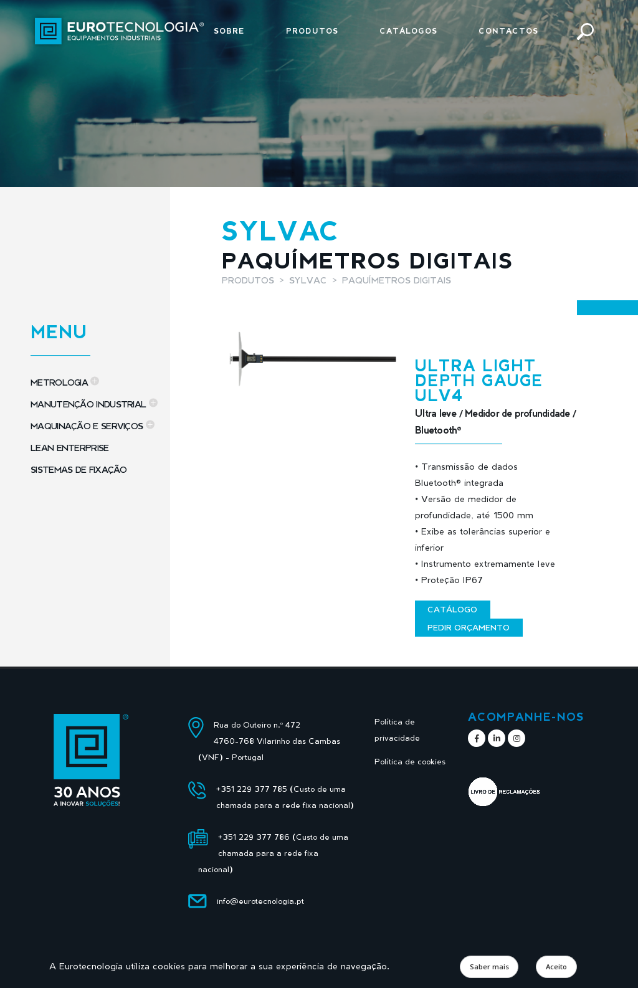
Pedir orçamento (468, 627)
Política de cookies (409, 761)
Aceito (556, 966)
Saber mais (489, 966)
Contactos (508, 31)
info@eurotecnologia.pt (260, 901)
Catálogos (408, 31)
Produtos (312, 31)
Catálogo (452, 609)
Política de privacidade (397, 730)
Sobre (229, 31)
